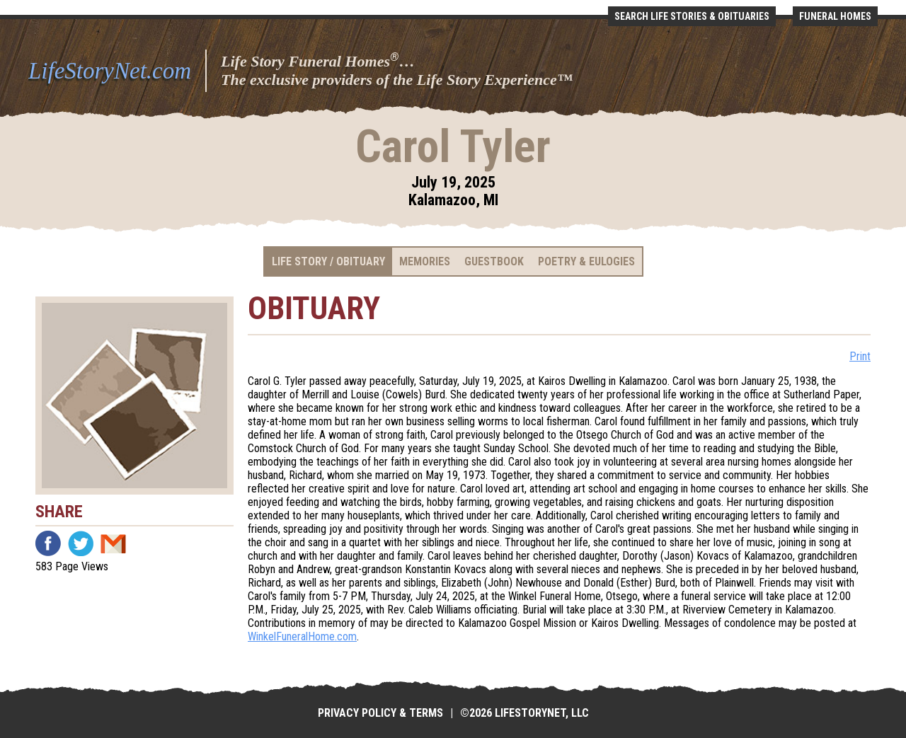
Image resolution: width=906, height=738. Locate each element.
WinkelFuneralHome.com (302, 636)
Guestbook (494, 261)
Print (860, 356)
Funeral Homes (835, 16)
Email (113, 543)
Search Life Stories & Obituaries (691, 16)
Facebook (48, 543)
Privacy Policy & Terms (380, 713)
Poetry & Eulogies (586, 261)
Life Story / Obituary (328, 261)
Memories (424, 261)
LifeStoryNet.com (109, 70)
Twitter (80, 543)
